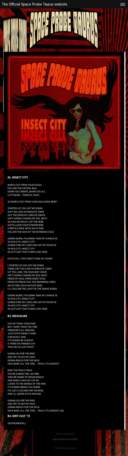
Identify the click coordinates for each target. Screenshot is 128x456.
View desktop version (65, 448)
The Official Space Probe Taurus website (34, 4)
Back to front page (65, 433)
